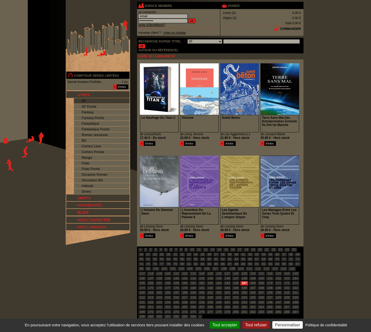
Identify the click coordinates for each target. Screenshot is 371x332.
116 (291, 268)
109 (232, 268)
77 (161, 264)
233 (159, 302)
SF (84, 101)
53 (161, 259)
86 (222, 264)
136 (142, 278)
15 (226, 249)
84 (209, 264)
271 (159, 312)
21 (266, 249)
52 (155, 259)
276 (201, 312)
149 (252, 278)
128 (235, 273)
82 (195, 264)
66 (250, 259)
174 (142, 288)
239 (210, 302)
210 (287, 292)
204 (235, 292)
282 (252, 312)
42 (250, 254)
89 (243, 264)
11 (198, 249)
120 (167, 273)
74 (141, 264)
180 (193, 288)
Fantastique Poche (95, 129)
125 (210, 273)
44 (263, 254)
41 (243, 254)
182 (210, 288)
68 (263, 259)
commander (290, 29)
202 (218, 292)
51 (148, 259)
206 (252, 292)
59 (202, 259)
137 (150, 278)
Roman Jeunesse (95, 135)
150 (261, 278)
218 (193, 297)
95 (284, 264)
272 (167, 312)
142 (193, 278)
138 (159, 278)
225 (252, 297)
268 (295, 307)
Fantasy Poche (93, 118)
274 (184, 312)
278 (218, 312)
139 (167, 278)
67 (256, 259)
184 (227, 288)
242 (235, 302)
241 (227, 302)
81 (189, 264)
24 (287, 249)
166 (235, 283)
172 (287, 283)
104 (189, 268)
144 (210, 278)
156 (150, 283)
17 (239, 249)
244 (252, 302)
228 (278, 297)
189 (269, 288)
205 (244, 292)
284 (269, 312)
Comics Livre (91, 146)
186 (244, 288)
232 (150, 302)
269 (142, 312)
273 (176, 312)
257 (201, 307)
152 (278, 278)
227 (269, 297)
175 (150, 288)
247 (278, 302)
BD (84, 140)
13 (212, 249)
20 (260, 249)
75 (148, 264)
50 (141, 259)
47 (284, 254)
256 (193, 307)
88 (236, 264)
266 (278, 307)
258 (210, 307)
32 (182, 254)
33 (189, 254)
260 (227, 307)
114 (274, 268)
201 (210, 292)
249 (295, 302)
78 (168, 264)
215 (167, 297)
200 (201, 292)
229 (287, 297)
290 (159, 316)
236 (184, 302)
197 (176, 292)
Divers (86, 191)
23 (280, 249)
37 (216, 254)
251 (150, 307)
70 (277, 259)
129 (244, 273)
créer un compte (174, 33)
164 (218, 283)
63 (229, 259)
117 (142, 273)
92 (263, 264)
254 (176, 307)
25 (294, 249)
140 (176, 278)
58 (195, 259)
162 (201, 283)
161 (193, 283)
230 (295, 297)
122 (184, 273)
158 (167, 283)
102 (172, 268)
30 (168, 254)
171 (278, 283)
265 (269, 307)
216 (176, 297)
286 (287, 312)
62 (222, 259)
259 (218, 307)
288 (142, 316)
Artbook (87, 186)
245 (261, 302)
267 (287, 307)
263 (252, 307)
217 (184, 297)
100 (155, 268)
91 (256, 264)
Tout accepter (224, 325)
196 (167, 292)
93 (270, 264)
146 (227, 278)
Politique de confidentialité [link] (326, 325)
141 (184, 278)
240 (218, 302)
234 (167, 302)
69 (270, 259)
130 (252, 273)
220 (210, 297)
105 (198, 268)
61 (216, 259)
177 (167, 288)
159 (176, 283)
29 (161, 254)
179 (184, 288)
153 (287, 278)
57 (189, 259)
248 (287, 302)
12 (205, 249)
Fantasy (88, 112)
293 (184, 316)
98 (141, 268)
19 (253, 249)
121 (176, 273)
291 (167, 316)
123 (193, 273)
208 (269, 292)
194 (150, 292)
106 (206, 268)
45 (270, 254)
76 (155, 264)
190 (278, 288)
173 (295, 283)
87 (229, 264)
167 (244, 283)
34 (195, 254)
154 (295, 278)
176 (159, 288)
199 (193, 292)
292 (176, 316)
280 (235, 312)
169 (261, 283)
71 (284, 259)
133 (278, 273)
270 (150, 312)
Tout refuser (256, 325)
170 (269, 283)
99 (148, 268)
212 (142, 297)
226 (261, 297)
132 (269, 273)
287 (295, 312)
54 (168, 259)
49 (297, 254)
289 (150, 316)
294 (193, 316)
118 (150, 273)
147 (235, 278)
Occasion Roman (94, 174)
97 (297, 264)
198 (184, 292)
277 (210, 312)
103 (181, 268)
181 (201, 288)
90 (250, 264)
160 (184, 283)
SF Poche (89, 106)
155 (142, 283)
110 (240, 268)
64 (236, 259)
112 (257, 268)
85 (216, 264)
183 (218, 288)
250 (142, 307)
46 (277, 254)
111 (249, 268)
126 (218, 273)
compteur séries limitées (96, 76)
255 (184, 307)
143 (201, 278)
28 (155, 254)
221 (218, 297)
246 (269, 302)
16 (232, 249)
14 (219, 249)
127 (227, 273)
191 (287, 288)
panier (233, 6)
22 (273, 249)
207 (261, 292)
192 (295, 288)
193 (142, 292)
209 (278, 292)
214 (159, 297)
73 (297, 259)
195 (159, 292)
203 (227, 292)
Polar (85, 163)
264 (261, 307)
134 (287, 273)
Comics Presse (93, 152)
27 (148, 254)
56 (182, 259)
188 (261, 288)
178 (176, 288)
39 (229, 254)
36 (209, 254)
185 (235, 288)
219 (201, 297)
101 (164, 268)
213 (150, 297)
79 (175, 264)
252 (159, 307)
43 (256, 254)
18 (246, 249)
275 (193, 312)
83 (202, 264)
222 (227, 297)
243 (244, 302)
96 (290, 264)
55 (175, 259)
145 (218, 278)
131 (261, 273)
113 (266, 268)
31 (175, 254)
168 (252, 283)
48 (290, 254)
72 (290, 259)
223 (235, 297)
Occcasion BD (92, 180)
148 (244, 278)
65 (243, 259)
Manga (87, 157)
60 (209, 259)
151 (269, 278)
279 (227, 312)
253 (167, 307)
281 (244, 312)
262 (244, 307)
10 (192, 249)
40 (236, 254)
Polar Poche (91, 169)
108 (223, 268)
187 (252, 288)
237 (193, 302)
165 (227, 283)
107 (215, 268)
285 (278, 312)
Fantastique (90, 123)
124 (201, 273)
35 (202, 254)
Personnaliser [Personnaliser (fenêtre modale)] (287, 325)
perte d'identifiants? (151, 25)
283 (261, 312)
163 (210, 283)
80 (182, 264)
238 (201, 302)
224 (244, 297)
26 (141, 254)
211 (295, 292)
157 (159, 283)
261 (235, 307)
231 (142, 302)
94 (277, 264)
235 (176, 302)
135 (295, 273)
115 (283, 268)
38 (222, 254)
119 (159, 273)
